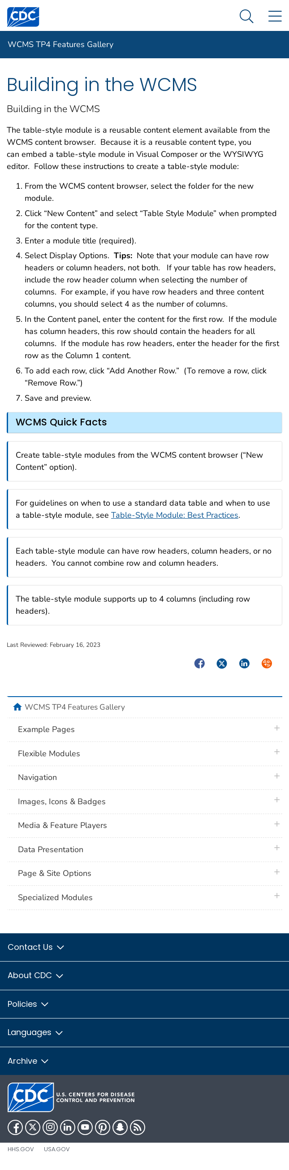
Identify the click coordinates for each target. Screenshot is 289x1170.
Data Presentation (50, 849)
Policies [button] (29, 1004)
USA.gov (57, 1149)
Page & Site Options (54, 873)
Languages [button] (36, 1032)
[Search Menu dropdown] (247, 17)
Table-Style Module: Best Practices (174, 515)
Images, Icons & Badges (62, 801)
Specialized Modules (55, 897)
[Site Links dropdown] (275, 17)
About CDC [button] (36, 975)
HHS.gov (21, 1149)
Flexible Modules (49, 753)
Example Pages (46, 729)
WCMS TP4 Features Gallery (60, 44)
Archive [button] (29, 1060)
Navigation (37, 777)
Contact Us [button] (36, 947)
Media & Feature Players (62, 825)
